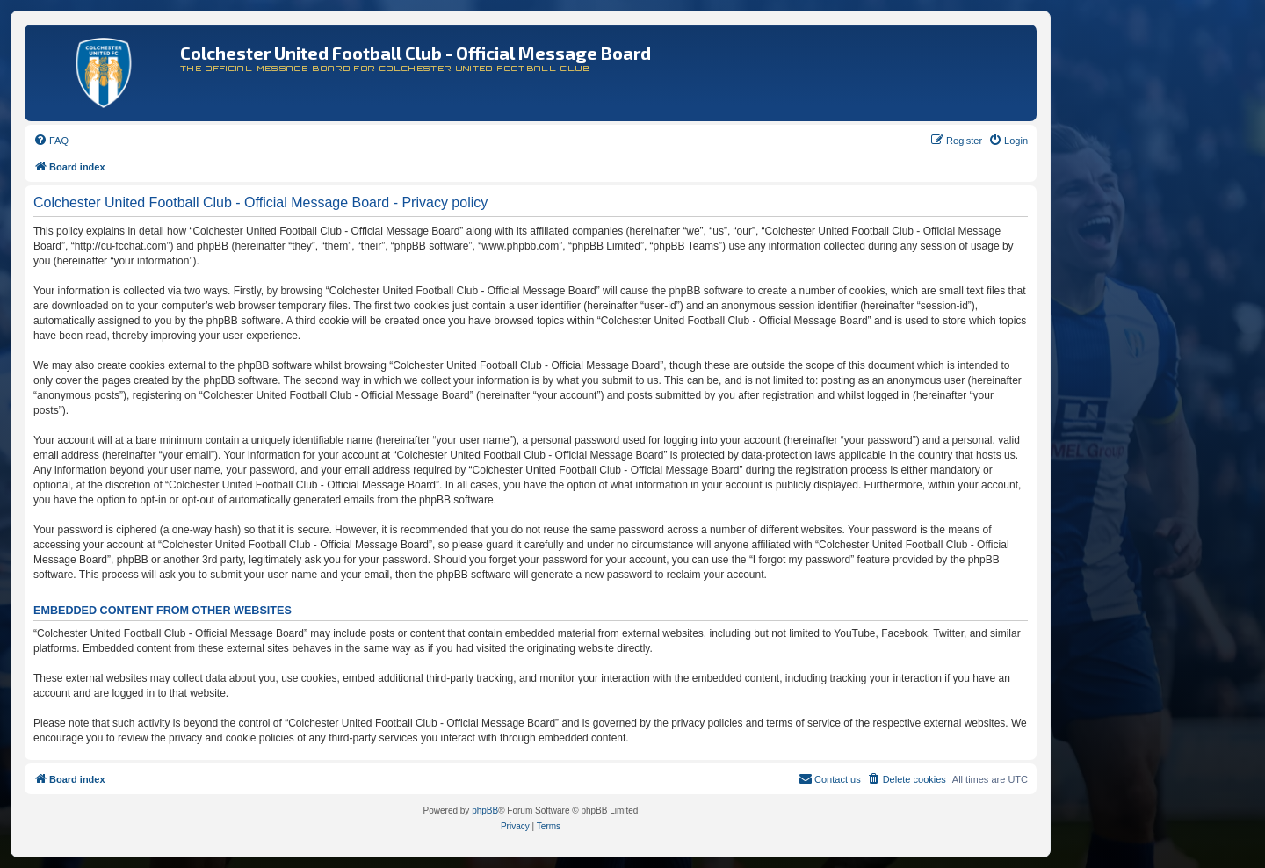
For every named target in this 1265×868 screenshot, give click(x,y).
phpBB (485, 810)
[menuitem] (51, 140)
